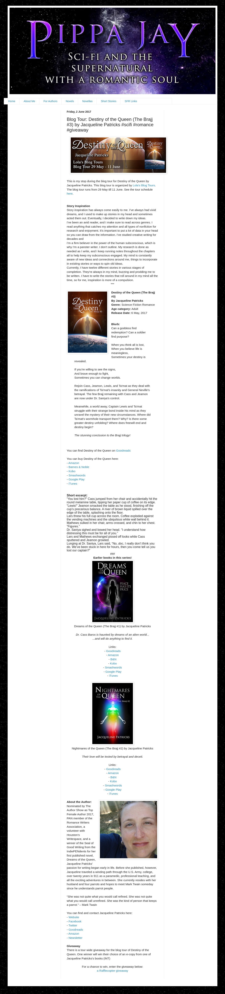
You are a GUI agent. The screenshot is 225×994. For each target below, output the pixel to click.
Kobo (71, 471)
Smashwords (76, 475)
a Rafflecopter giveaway (112, 970)
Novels (70, 101)
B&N (113, 659)
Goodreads (123, 450)
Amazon (73, 463)
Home (11, 101)
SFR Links (131, 101)
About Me (29, 101)
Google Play (76, 479)
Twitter (72, 925)
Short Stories (108, 101)
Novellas (87, 101)
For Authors (50, 101)
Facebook (74, 921)
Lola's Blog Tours (144, 185)
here (70, 193)
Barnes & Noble (78, 467)
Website (73, 917)
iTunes (72, 483)
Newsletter (75, 937)
